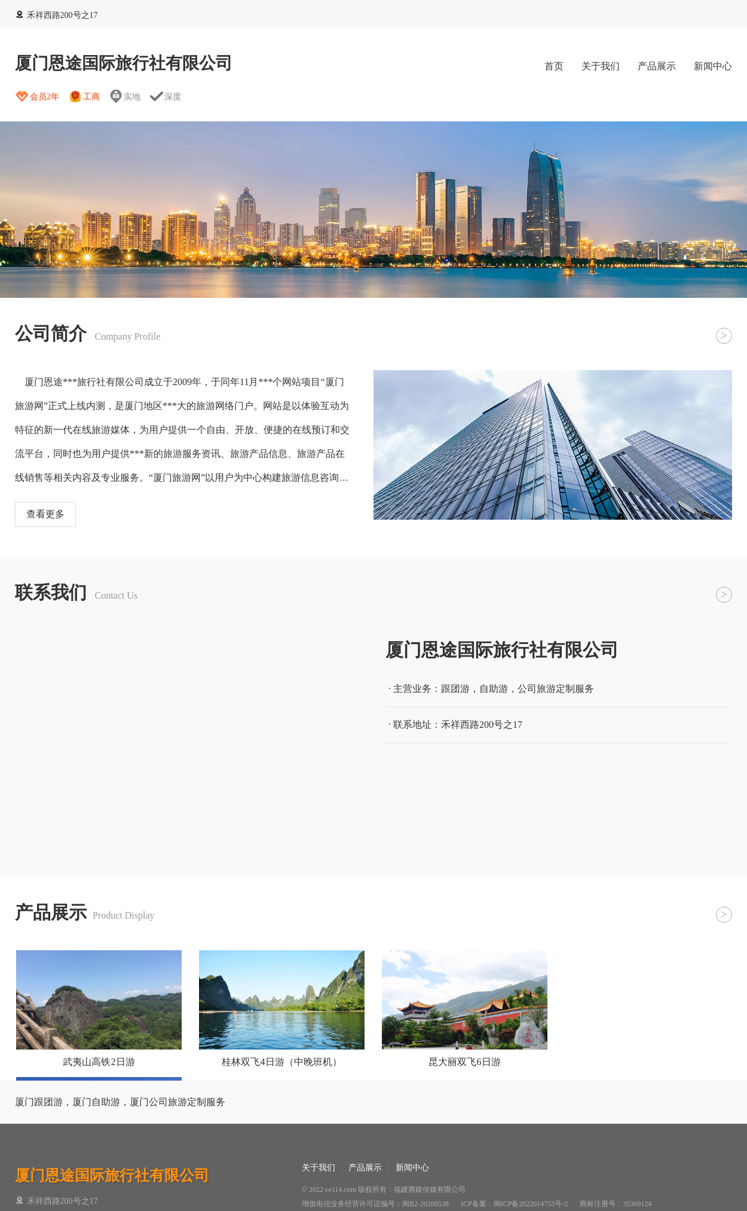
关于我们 (600, 66)
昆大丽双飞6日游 (464, 1061)
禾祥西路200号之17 (56, 15)
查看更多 (45, 514)
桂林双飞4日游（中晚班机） (281, 1061)
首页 (554, 66)
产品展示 (657, 66)
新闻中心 (713, 66)
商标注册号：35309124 (615, 1204)
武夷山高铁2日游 (98, 1061)
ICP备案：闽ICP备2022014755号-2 (514, 1204)
